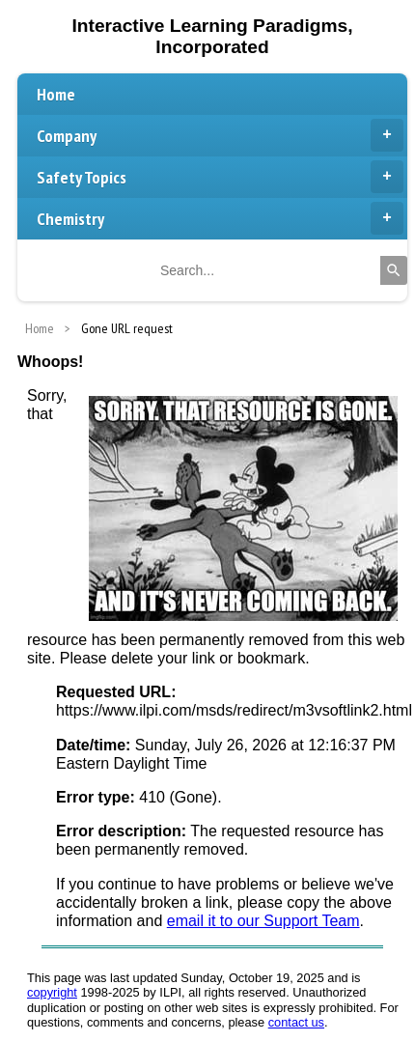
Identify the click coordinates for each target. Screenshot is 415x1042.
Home (56, 94)
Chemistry (220, 218)
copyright (52, 992)
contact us (296, 1022)
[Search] (393, 270)
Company (220, 135)
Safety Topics (220, 176)
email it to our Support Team (263, 921)
